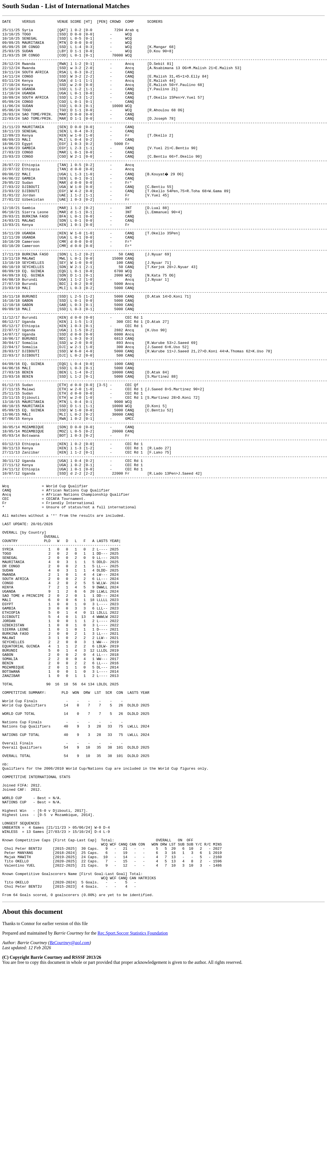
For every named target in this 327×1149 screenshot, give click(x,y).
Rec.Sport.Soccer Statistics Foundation (133, 1107)
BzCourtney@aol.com (69, 1117)
